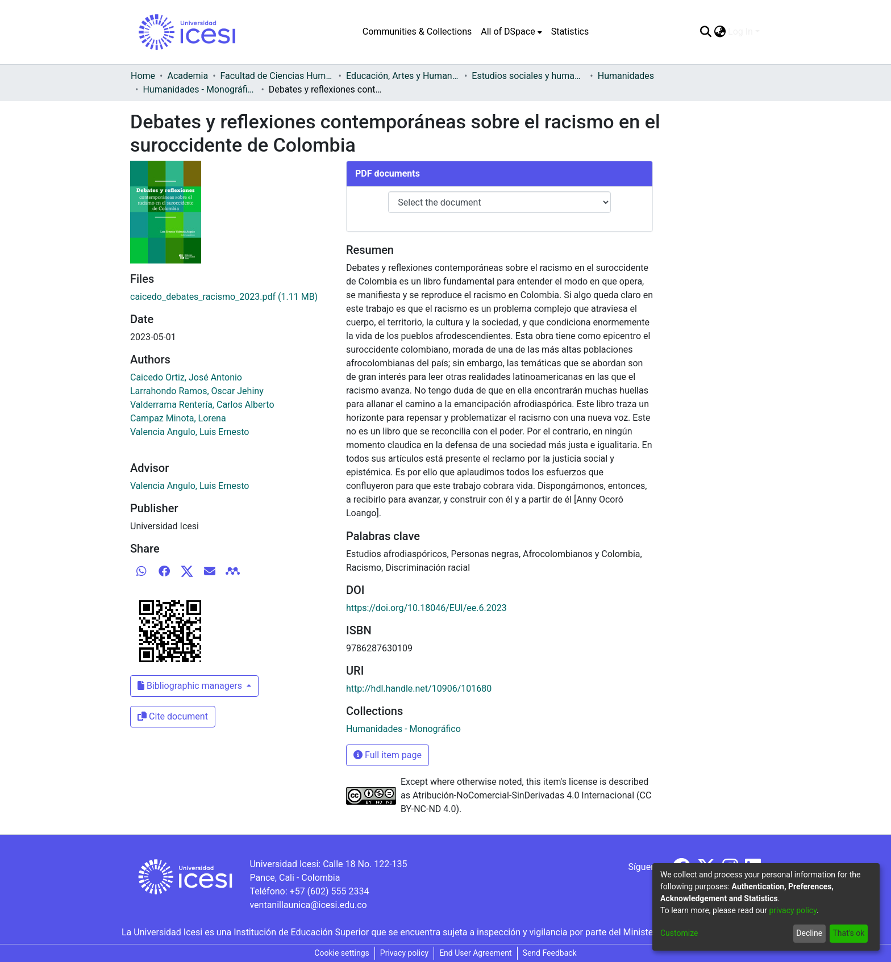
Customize (679, 933)
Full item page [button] (387, 755)
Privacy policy (404, 952)
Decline (809, 933)
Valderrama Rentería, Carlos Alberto (202, 404)
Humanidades (626, 75)
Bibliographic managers (191, 685)
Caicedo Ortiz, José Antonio (186, 377)
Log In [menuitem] (740, 31)
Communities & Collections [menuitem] (417, 31)
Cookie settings (341, 952)
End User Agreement (475, 952)
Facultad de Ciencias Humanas (277, 75)
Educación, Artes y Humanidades (403, 75)
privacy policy (793, 910)
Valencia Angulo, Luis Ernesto (189, 431)
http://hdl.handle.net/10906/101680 (419, 688)
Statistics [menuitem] (570, 31)
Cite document (173, 716)
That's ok (848, 933)
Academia (187, 75)
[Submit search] (705, 32)
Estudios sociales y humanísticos (528, 75)
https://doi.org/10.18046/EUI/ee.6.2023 (426, 608)
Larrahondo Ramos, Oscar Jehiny (197, 391)
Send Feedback (550, 952)
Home (143, 75)
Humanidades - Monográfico (199, 89)
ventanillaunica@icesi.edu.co (308, 905)
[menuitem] (511, 31)
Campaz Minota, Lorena (178, 418)
